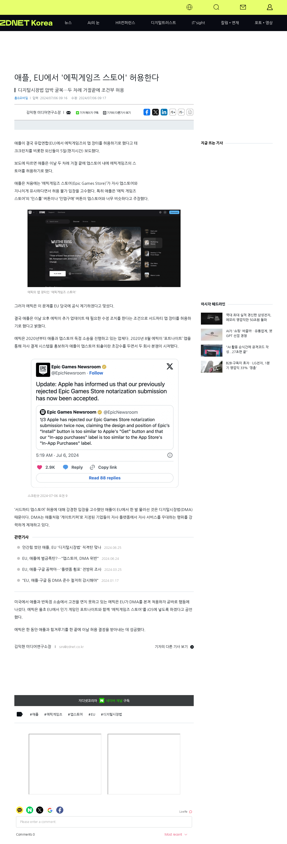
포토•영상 (264, 23)
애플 (35, 714)
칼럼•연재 (230, 23)
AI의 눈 (93, 23)
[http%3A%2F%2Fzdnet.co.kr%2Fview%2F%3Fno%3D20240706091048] (164, 112)
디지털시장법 (112, 714)
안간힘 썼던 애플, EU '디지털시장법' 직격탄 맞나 (61, 547)
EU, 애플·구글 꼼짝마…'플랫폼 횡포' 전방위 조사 (61, 569)
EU (93, 714)
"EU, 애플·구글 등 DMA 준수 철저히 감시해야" (60, 580)
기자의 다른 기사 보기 (174, 646)
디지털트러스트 (163, 23)
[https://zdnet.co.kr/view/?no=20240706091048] (147, 112)
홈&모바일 (21, 98)
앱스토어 (76, 714)
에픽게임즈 (54, 714)
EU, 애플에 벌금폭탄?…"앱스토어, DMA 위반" (60, 558)
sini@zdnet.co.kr (71, 646)
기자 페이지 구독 (87, 112)
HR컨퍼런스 (125, 23)
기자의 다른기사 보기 (117, 112)
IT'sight (198, 23)
